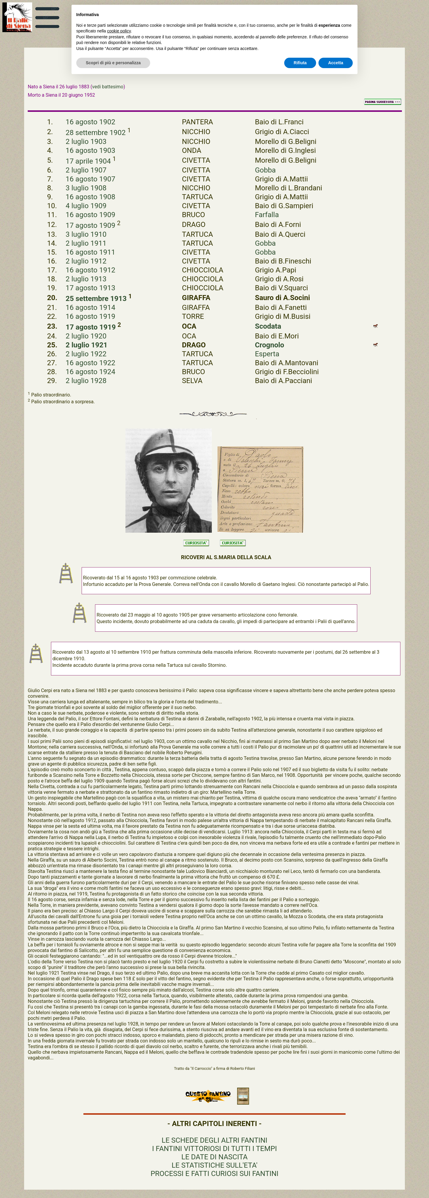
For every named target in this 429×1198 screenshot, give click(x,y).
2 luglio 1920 (86, 336)
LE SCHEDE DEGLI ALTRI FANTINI (215, 1140)
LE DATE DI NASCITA (214, 1157)
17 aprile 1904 (88, 161)
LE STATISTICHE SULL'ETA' (214, 1165)
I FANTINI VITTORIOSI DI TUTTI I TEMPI (214, 1148)
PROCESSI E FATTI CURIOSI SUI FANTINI (214, 1173)
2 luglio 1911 (86, 243)
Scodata (268, 326)
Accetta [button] (335, 62)
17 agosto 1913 (90, 288)
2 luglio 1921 (87, 345)
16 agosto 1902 (90, 122)
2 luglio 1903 (86, 141)
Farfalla (267, 215)
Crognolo (269, 345)
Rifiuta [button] (300, 62)
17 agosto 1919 (91, 327)
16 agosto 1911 (90, 252)
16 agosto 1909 (90, 215)
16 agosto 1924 (90, 372)
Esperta (267, 354)
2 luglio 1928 (86, 381)
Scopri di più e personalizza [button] (113, 62)
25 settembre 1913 (96, 298)
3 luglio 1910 (86, 234)
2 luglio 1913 (86, 279)
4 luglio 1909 (86, 206)
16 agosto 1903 (90, 150)
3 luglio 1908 (86, 188)
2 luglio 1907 (86, 170)
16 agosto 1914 (90, 307)
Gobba (265, 170)
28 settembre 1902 (96, 132)
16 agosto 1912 (90, 270)
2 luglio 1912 (86, 261)
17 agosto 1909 (90, 225)
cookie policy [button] (119, 31)
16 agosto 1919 (90, 316)
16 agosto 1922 (90, 363)
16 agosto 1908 (90, 197)
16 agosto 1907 (90, 179)
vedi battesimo (107, 87)
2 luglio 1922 (86, 354)
